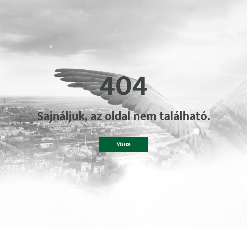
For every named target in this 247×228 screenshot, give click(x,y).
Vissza (123, 144)
